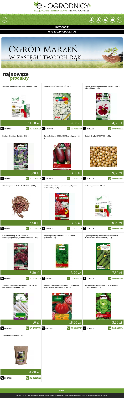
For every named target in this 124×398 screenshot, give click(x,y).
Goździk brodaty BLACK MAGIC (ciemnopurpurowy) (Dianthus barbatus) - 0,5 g (20, 236)
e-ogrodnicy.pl (22, 395)
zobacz (7, 129)
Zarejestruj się (98, 19)
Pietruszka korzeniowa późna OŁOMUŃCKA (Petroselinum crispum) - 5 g (19, 286)
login (91, 20)
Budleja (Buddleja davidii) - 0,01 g (15, 136)
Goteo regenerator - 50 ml (94, 186)
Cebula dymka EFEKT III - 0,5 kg (98, 136)
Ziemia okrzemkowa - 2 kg (12, 335)
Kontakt (105, 20)
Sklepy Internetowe (72, 395)
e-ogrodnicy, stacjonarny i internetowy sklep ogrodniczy (62, 6)
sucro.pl (105, 395)
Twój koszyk (112, 20)
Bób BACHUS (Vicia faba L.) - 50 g (57, 86)
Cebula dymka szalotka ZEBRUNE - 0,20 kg (19, 186)
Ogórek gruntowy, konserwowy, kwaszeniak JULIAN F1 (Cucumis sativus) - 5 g (101, 236)
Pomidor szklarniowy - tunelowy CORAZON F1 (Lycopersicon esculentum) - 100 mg (62, 286)
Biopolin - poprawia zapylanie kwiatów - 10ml (19, 86)
